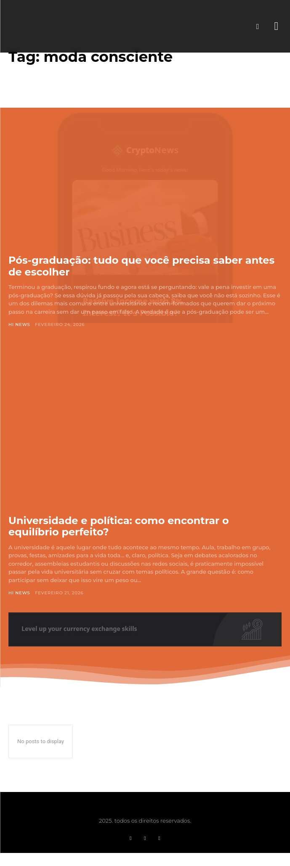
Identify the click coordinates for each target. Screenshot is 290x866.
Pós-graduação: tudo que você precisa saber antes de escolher (141, 266)
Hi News (19, 324)
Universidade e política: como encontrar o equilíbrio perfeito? (118, 526)
